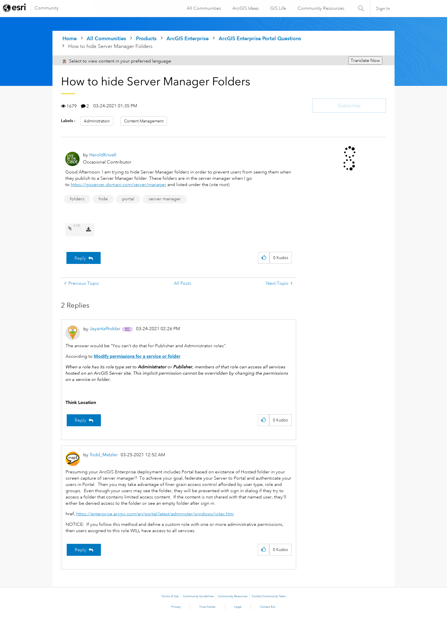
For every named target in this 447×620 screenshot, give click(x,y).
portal (128, 199)
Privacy (176, 607)
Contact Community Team (269, 596)
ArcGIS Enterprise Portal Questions (260, 38)
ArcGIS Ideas (245, 8)
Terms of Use (170, 596)
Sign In (383, 8)
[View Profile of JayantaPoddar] (105, 328)
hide (103, 199)
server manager (165, 199)
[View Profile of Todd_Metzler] (104, 454)
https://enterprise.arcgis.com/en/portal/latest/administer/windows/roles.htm (155, 514)
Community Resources (320, 8)
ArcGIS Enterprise (187, 38)
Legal (237, 607)
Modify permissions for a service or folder (137, 356)
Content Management (143, 121)
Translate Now (365, 60)
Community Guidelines (198, 596)
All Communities (203, 8)
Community (46, 8)
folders (77, 199)
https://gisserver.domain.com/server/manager (118, 184)
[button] (263, 257)
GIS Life (278, 8)
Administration (97, 121)
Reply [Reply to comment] (80, 420)
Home (69, 38)
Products (146, 38)
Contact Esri (268, 607)
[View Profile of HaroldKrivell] (102, 154)
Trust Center (207, 607)
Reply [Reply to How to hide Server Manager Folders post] (80, 258)
